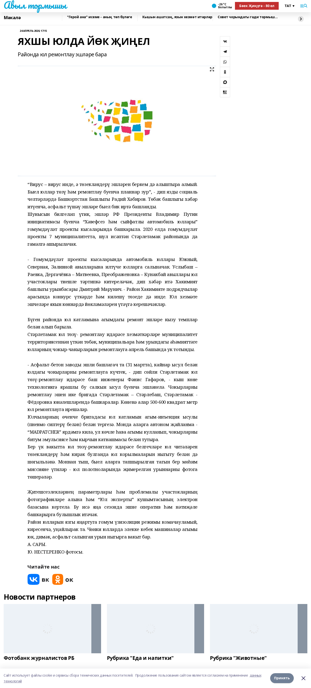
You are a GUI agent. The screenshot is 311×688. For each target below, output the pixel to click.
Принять (282, 678)
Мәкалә (12, 17)
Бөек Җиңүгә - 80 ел (256, 5)
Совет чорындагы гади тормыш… (247, 17)
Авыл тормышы (35, 5)
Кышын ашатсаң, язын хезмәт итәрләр (177, 17)
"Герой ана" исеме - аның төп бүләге (99, 17)
